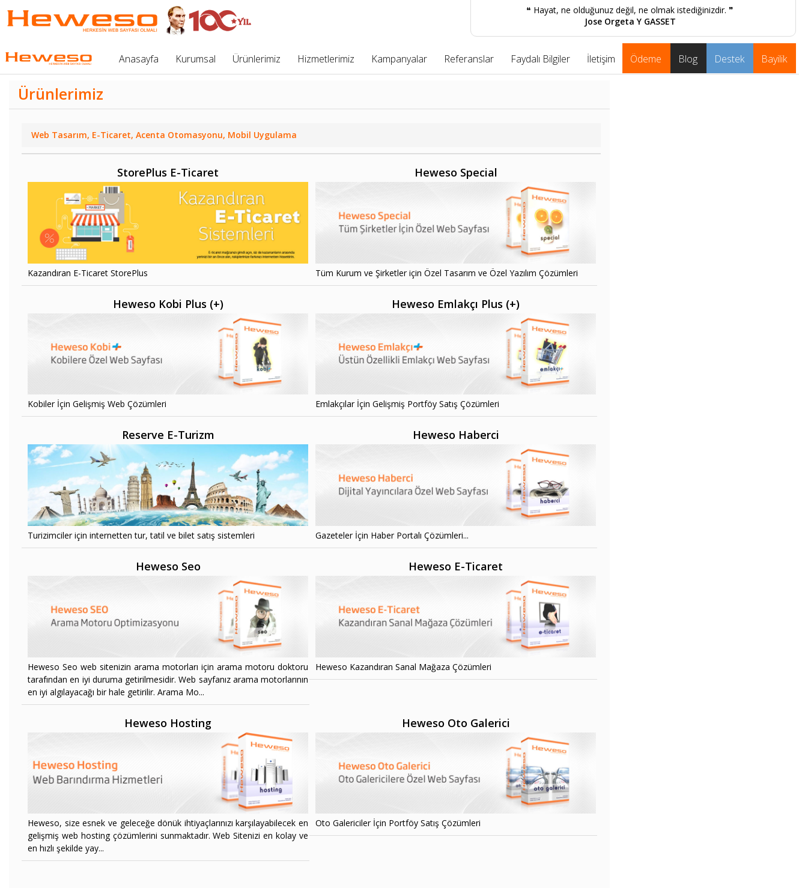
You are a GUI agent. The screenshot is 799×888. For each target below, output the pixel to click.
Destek (729, 58)
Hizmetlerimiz (325, 58)
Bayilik (774, 58)
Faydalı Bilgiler (540, 58)
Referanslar (469, 58)
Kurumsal (195, 58)
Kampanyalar (399, 58)
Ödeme (645, 58)
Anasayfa (139, 58)
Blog (687, 58)
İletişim (601, 58)
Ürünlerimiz (256, 58)
